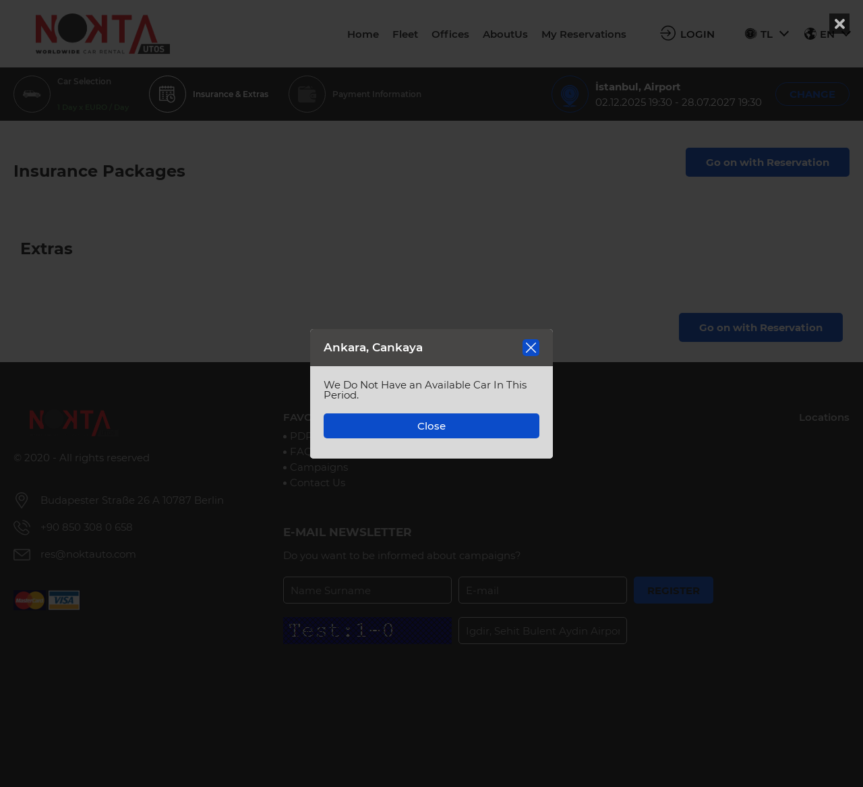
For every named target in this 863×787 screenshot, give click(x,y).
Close (431, 425)
